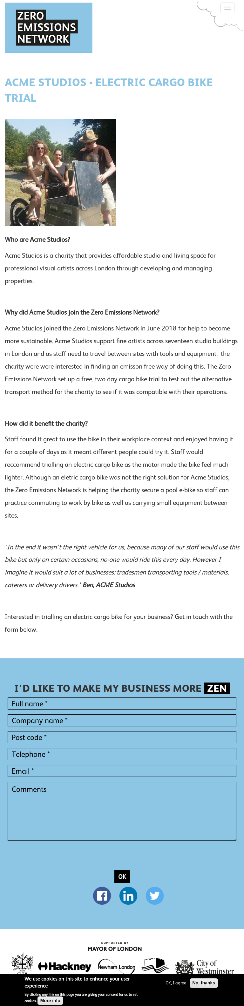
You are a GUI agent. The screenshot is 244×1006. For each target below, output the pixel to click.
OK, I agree (176, 982)
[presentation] (56, 858)
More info (50, 1000)
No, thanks (204, 982)
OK (122, 876)
